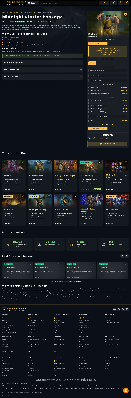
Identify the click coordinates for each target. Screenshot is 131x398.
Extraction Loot (7, 351)
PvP (3, 361)
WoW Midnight (33, 315)
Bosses (56, 351)
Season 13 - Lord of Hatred (37, 339)
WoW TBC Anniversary (61, 315)
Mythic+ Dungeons (34, 330)
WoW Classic (109, 315)
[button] (120, 3)
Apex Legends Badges (112, 339)
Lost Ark (31, 358)
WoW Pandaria (84, 315)
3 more (30, 354)
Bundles (30, 346)
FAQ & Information (8, 325)
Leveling (5, 346)
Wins (106, 342)
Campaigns (6, 363)
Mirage (81, 339)
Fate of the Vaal (59, 339)
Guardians (31, 373)
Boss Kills (5, 344)
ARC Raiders (6, 336)
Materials (31, 349)
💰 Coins (5, 342)
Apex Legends (110, 336)
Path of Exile (84, 336)
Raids (30, 327)
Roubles (107, 361)
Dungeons (57, 330)
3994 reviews (68, 281)
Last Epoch (57, 358)
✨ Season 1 (32, 322)
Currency (57, 342)
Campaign (82, 366)
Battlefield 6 (84, 358)
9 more (30, 332)
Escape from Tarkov (112, 358)
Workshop (5, 349)
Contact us (6, 327)
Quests (107, 366)
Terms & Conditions (9, 332)
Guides (4, 322)
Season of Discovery (112, 322)
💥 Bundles (32, 325)
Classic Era (108, 318)
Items (30, 351)
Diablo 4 (31, 336)
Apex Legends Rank (111, 344)
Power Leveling (59, 322)
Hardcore (108, 320)
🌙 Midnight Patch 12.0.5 (36, 320)
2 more (4, 354)
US (117, 43)
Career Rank (83, 361)
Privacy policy (7, 330)
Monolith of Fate (59, 368)
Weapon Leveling (85, 368)
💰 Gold (30, 318)
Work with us (6, 320)
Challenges (83, 325)
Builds (81, 346)
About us (5, 318)
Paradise (31, 368)
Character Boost (84, 327)
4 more (56, 332)
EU (98, 43)
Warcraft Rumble (8, 358)
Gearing (56, 325)
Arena (55, 370)
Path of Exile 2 (59, 336)
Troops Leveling (7, 368)
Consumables (58, 349)
